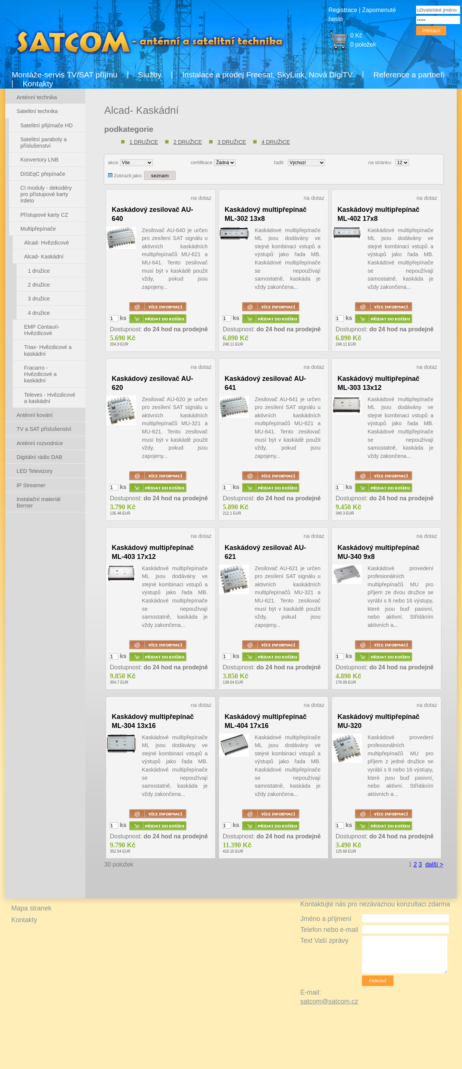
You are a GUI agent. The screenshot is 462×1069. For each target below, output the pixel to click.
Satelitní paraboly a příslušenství (43, 142)
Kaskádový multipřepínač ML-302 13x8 (266, 214)
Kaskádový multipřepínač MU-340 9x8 (378, 552)
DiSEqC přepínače (42, 174)
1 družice (143, 142)
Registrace (342, 10)
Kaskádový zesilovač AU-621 (265, 552)
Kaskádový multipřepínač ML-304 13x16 (153, 721)
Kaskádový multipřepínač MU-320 (378, 721)
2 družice (187, 142)
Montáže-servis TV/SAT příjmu (64, 74)
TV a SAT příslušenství (44, 429)
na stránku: (380, 162)
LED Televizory (35, 471)
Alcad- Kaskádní (44, 257)
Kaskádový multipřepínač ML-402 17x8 (378, 214)
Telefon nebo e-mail (329, 929)
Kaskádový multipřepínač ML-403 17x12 (153, 552)
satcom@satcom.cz (329, 1001)
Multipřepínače (38, 229)
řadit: (279, 162)
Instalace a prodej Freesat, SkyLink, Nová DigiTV (267, 74)
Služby (149, 74)
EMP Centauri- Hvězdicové (41, 330)
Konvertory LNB (39, 160)
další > (434, 864)
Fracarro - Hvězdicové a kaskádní (40, 374)
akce (113, 162)
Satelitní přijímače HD (46, 125)
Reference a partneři (409, 74)
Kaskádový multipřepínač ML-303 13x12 (378, 383)
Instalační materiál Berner (39, 502)
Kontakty (38, 83)
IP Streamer (31, 485)
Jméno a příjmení (325, 919)
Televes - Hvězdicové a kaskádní (49, 398)
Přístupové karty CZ (44, 215)
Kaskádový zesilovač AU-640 (152, 214)
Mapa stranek (31, 908)
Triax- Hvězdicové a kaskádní (48, 350)
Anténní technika (37, 97)
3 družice (231, 142)
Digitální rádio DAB (39, 457)
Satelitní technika (37, 111)
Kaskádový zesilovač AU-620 (152, 383)
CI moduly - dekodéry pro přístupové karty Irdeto (46, 194)
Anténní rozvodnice (40, 443)
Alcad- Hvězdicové (46, 243)
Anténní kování (35, 415)
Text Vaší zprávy (324, 940)
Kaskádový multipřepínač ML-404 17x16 (266, 721)
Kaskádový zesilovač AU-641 (265, 383)
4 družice (275, 142)
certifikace (202, 162)
